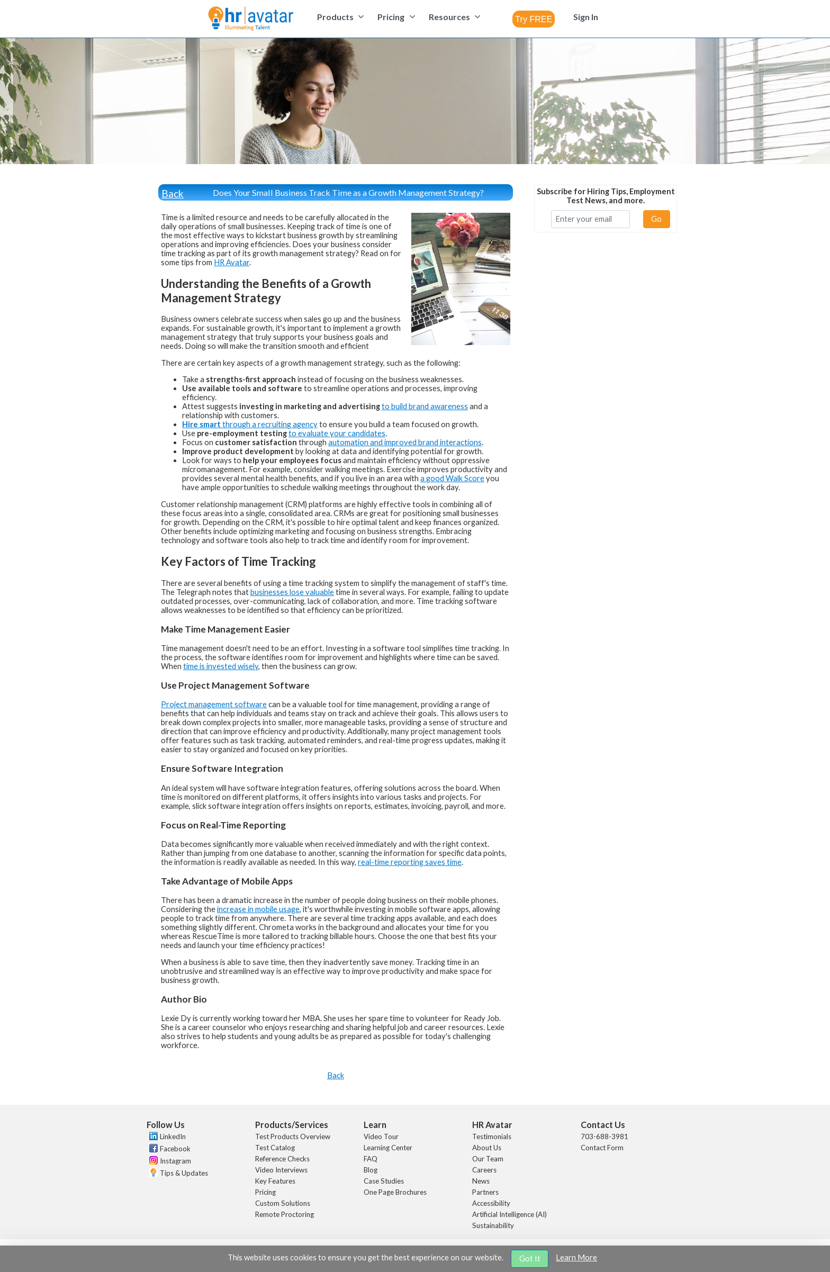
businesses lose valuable (292, 592)
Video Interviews (281, 1170)
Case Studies (384, 1181)
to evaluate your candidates (336, 433)
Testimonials (491, 1136)
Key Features (275, 1181)
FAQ (370, 1158)
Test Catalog (275, 1147)
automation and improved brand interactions (405, 442)
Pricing (265, 1192)
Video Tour (381, 1136)
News (481, 1181)
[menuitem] (339, 16)
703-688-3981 (604, 1136)
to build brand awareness (425, 406)
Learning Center (388, 1147)
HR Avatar (231, 262)
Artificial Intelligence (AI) (509, 1214)
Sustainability (493, 1225)
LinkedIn (173, 1136)
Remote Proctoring (284, 1214)
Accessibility (491, 1203)
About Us (486, 1147)
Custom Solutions (282, 1203)
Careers (484, 1170)
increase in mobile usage (258, 909)
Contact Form (602, 1147)
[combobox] (533, 19)
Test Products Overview (292, 1136)
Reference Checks (282, 1158)
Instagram (175, 1161)
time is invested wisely (220, 666)
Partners (485, 1192)
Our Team (487, 1158)
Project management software (214, 704)
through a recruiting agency (250, 424)
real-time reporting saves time (410, 862)
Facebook (175, 1148)
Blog (370, 1170)
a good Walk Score (452, 478)
